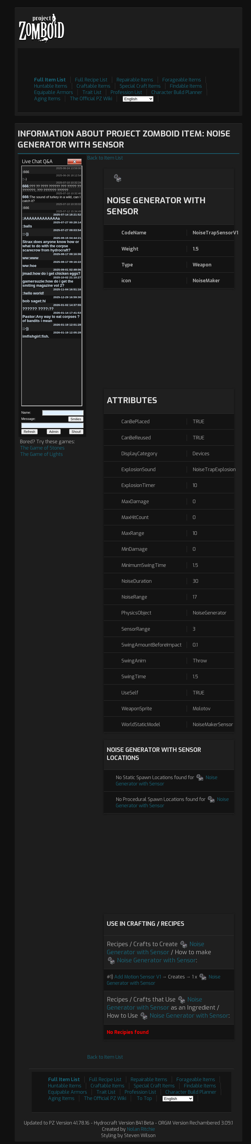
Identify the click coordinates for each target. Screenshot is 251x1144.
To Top (144, 1098)
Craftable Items (93, 86)
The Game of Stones (42, 448)
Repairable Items (135, 80)
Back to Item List (105, 158)
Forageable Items (181, 80)
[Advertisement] (130, 61)
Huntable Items (50, 86)
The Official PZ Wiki (91, 98)
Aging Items (47, 98)
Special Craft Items (140, 86)
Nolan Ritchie (141, 1129)
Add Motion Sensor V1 (137, 977)
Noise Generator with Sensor (155, 948)
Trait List (91, 92)
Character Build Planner (176, 92)
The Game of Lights (41, 454)
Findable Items (186, 86)
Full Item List (50, 80)
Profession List (126, 92)
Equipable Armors (53, 92)
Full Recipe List (91, 80)
